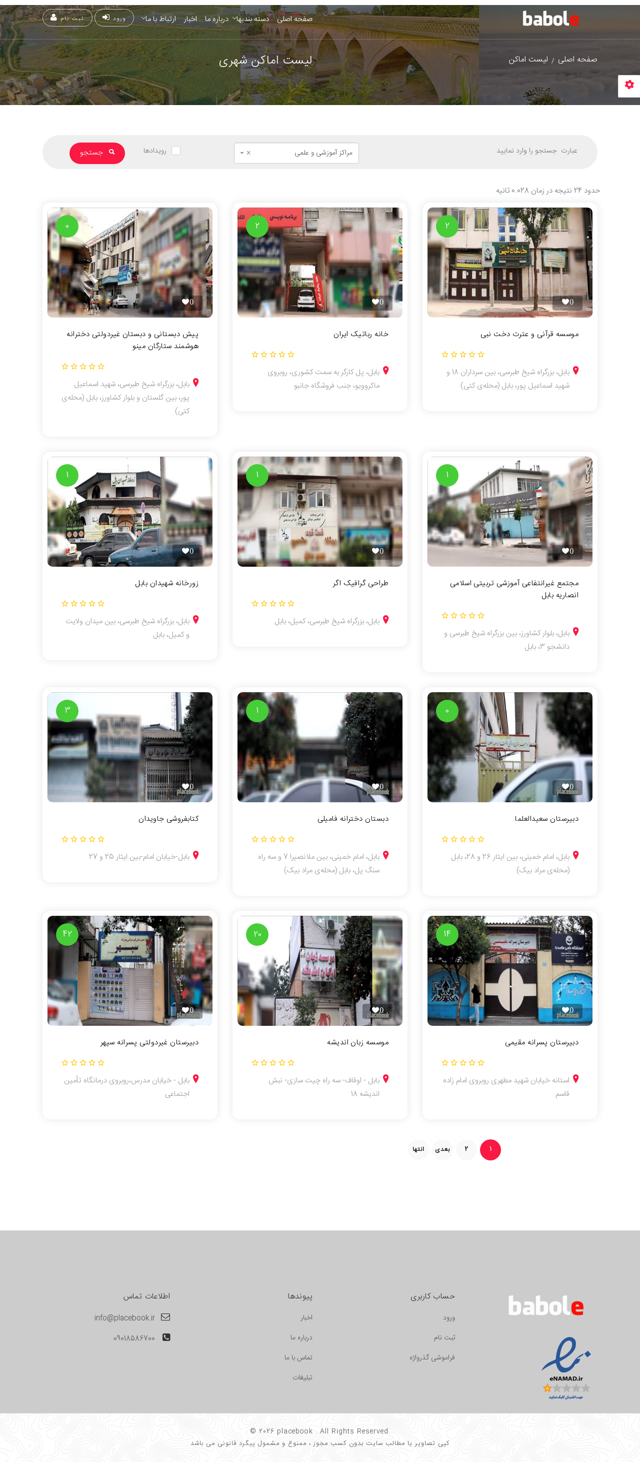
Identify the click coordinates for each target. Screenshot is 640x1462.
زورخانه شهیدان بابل (166, 584)
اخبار (190, 19)
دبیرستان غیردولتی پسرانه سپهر (149, 1043)
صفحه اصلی (294, 19)
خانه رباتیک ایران (361, 335)
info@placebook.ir (124, 1318)
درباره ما (216, 19)
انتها (418, 1149)
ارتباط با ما (161, 19)
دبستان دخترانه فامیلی (353, 819)
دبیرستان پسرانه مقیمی (541, 1043)
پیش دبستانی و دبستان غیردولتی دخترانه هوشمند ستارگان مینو (132, 341)
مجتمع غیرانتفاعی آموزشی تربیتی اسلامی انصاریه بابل (514, 590)
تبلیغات (302, 1378)
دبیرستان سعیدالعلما (546, 819)
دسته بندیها (252, 19)
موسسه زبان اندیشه (357, 1043)
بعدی (442, 1149)
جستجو (97, 153)
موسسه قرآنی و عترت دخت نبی (529, 335)
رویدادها (155, 151)
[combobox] (296, 153)
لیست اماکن (528, 60)
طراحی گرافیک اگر (360, 584)
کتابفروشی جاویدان (168, 819)
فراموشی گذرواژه (432, 1358)
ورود (114, 18)
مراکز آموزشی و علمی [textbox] (299, 153)
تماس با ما (298, 1358)
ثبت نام (67, 18)
